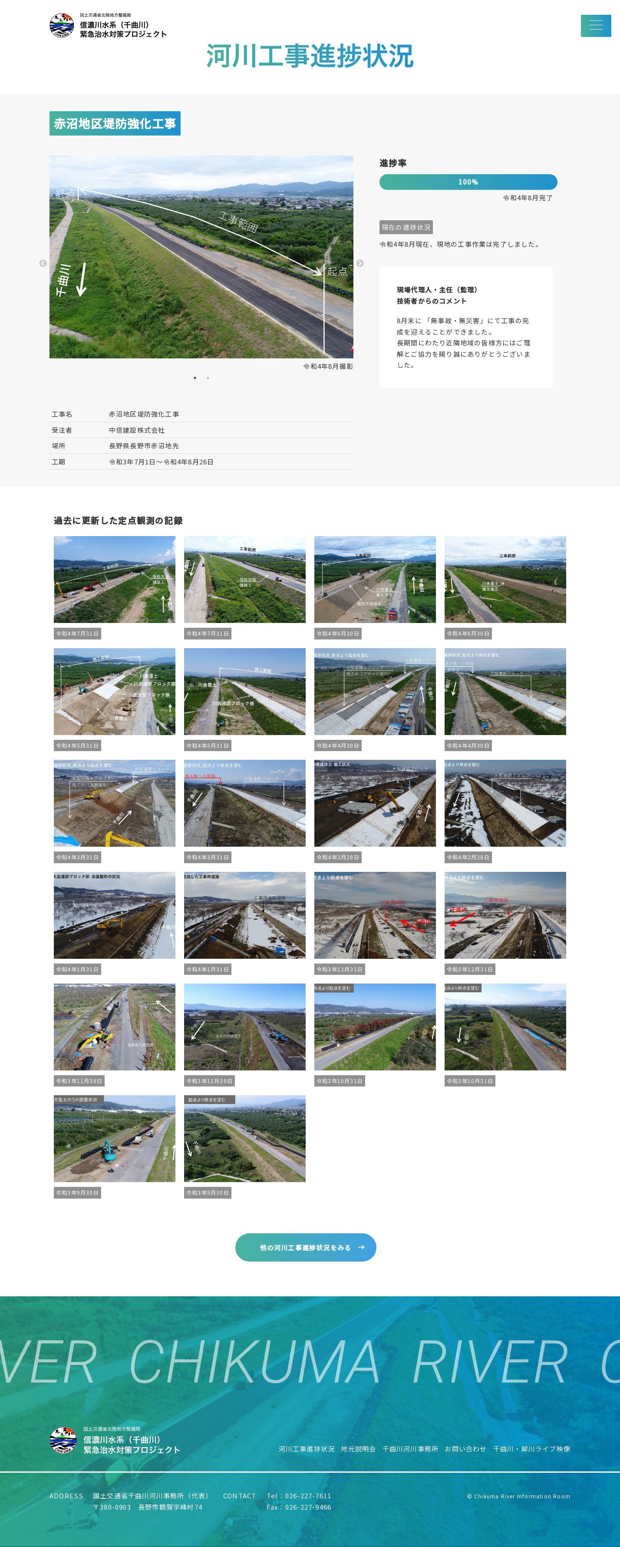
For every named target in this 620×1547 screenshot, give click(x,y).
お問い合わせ (466, 1448)
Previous (43, 263)
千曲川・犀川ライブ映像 (532, 1448)
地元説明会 (358, 1448)
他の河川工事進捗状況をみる (306, 1247)
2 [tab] (208, 378)
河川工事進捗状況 (307, 1448)
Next (360, 263)
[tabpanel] (201, 263)
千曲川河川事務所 (411, 1448)
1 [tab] (195, 378)
